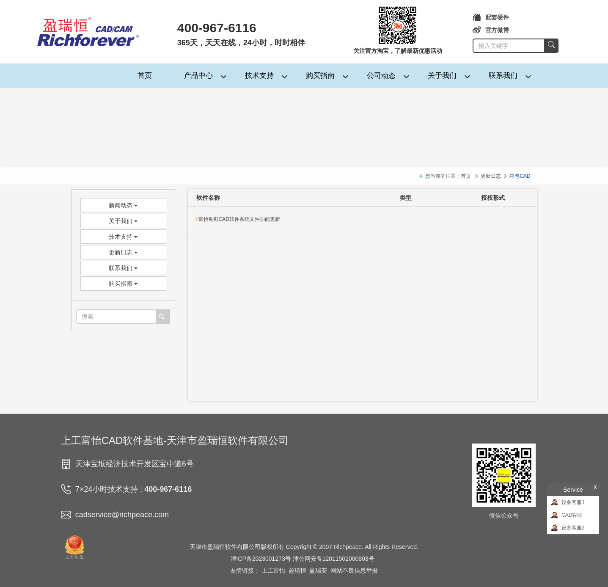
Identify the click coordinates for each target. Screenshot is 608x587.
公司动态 (381, 76)
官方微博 (491, 30)
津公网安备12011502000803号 (333, 558)
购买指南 (320, 76)
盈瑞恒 (297, 570)
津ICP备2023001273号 (261, 558)
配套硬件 (491, 17)
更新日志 (491, 176)
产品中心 (198, 76)
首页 (145, 76)
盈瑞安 (318, 570)
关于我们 (442, 76)
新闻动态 (123, 205)
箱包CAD (519, 176)
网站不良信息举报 (354, 570)
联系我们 (503, 76)
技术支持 (259, 76)
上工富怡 (273, 570)
